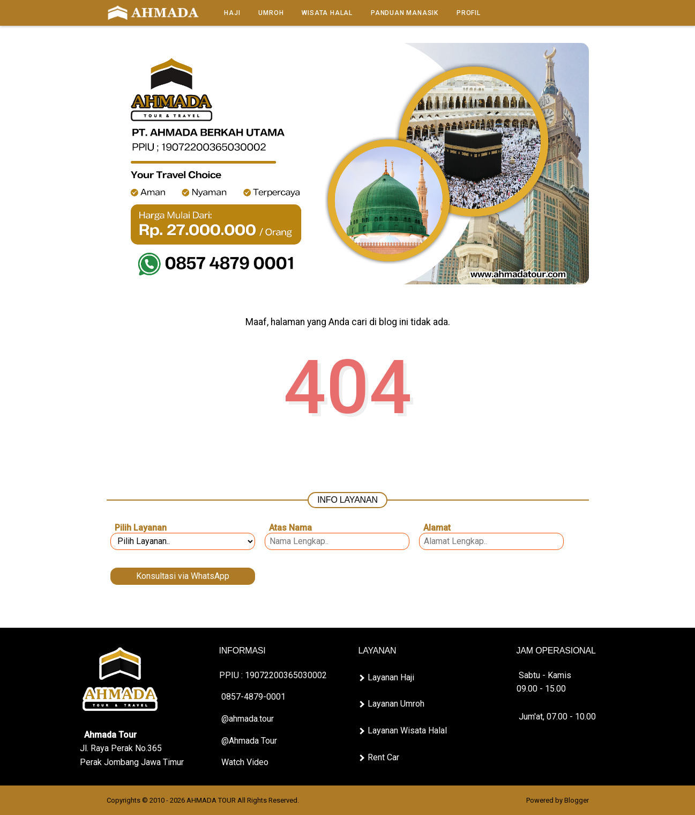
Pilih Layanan (141, 528)
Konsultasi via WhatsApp (182, 576)
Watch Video (243, 762)
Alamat (437, 528)
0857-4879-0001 (252, 697)
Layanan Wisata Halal (407, 730)
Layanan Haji (391, 677)
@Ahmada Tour (248, 741)
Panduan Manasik (404, 13)
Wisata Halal (327, 13)
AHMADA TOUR (211, 800)
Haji (232, 13)
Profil (469, 13)
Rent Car (383, 757)
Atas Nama (290, 528)
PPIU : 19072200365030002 (273, 675)
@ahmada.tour (246, 719)
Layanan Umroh (396, 704)
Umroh (270, 13)
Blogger (576, 800)
